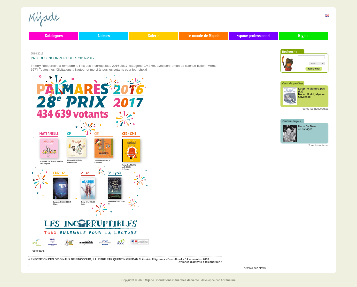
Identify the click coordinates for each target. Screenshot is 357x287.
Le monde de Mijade (203, 36)
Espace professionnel (253, 36)
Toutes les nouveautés (314, 108)
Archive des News (255, 267)
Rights (303, 36)
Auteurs (104, 36)
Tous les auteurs (319, 145)
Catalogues (54, 36)
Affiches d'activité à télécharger (199, 261)
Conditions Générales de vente (177, 280)
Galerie (153, 36)
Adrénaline (228, 280)
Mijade (149, 280)
